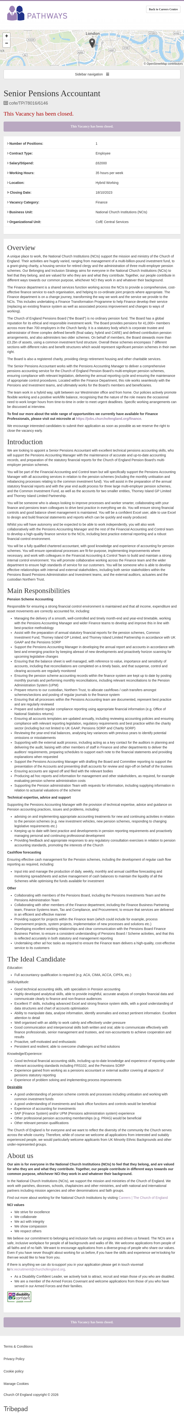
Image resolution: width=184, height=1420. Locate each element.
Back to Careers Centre (163, 9)
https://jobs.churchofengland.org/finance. (109, 419)
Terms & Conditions (18, 1346)
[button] (92, 43)
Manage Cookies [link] (16, 1384)
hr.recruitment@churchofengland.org (38, 1269)
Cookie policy (13, 1371)
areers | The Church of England (144, 1198)
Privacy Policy (14, 1359)
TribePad (16, 1409)
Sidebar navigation (92, 74)
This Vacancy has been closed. (92, 126)
